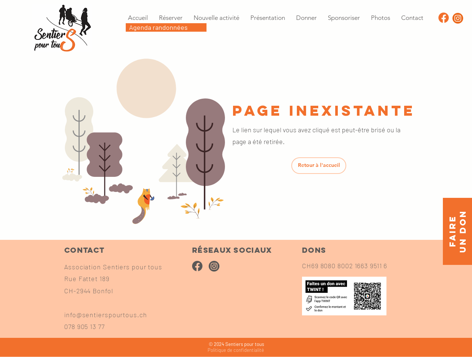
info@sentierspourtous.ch (105, 315)
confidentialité (236, 350)
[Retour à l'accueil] (318, 165)
